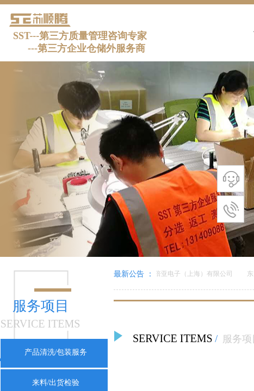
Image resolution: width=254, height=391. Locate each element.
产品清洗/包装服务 (56, 352)
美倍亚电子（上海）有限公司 (191, 274)
